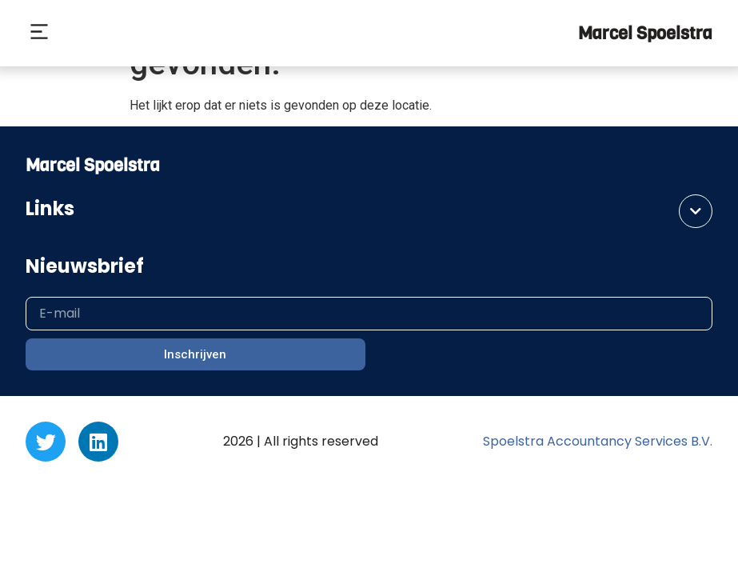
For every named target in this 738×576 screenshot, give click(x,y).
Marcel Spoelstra (645, 33)
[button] (39, 33)
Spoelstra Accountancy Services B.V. (597, 441)
